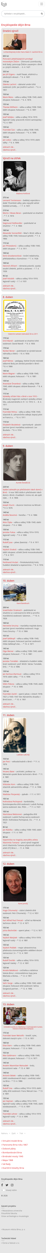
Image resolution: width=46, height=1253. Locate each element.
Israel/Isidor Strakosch (12, 610)
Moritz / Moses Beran (12, 213)
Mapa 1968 (7, 1160)
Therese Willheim (10, 107)
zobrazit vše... (9, 147)
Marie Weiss (8, 97)
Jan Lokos (7, 140)
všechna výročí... (10, 150)
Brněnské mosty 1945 (12, 1156)
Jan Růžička (8, 829)
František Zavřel (10, 694)
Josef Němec (8, 361)
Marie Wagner (9, 373)
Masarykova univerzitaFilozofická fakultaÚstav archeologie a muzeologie (15, 1213)
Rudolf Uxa (7, 1088)
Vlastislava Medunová (12, 814)
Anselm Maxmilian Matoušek (15, 1065)
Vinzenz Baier (8, 771)
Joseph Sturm (8, 505)
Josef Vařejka (8, 117)
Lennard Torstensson (12, 200)
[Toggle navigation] (42, 4)
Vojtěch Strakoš (9, 549)
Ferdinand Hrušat (10, 562)
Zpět (14, 1133)
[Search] (23, 13)
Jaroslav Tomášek (10, 661)
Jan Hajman (8, 1101)
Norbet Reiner (9, 351)
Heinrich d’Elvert (10, 266)
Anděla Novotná (10, 515)
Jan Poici (6, 761)
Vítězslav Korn (9, 784)
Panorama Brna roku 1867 (14, 1144)
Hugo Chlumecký (10, 910)
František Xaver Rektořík (13, 1035)
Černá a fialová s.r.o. (10, 1243)
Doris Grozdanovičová (12, 255)
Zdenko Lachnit (9, 84)
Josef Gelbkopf (9, 638)
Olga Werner (8, 651)
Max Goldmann (9, 1055)
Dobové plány (8, 1148)
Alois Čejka (7, 522)
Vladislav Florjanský (11, 794)
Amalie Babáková (10, 970)
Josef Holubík (8, 278)
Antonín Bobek (9, 1075)
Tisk (21, 1133)
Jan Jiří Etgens (9, 74)
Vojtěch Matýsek (10, 937)
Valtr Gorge (8, 983)
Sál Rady (6, 1164)
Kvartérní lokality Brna (12, 1167)
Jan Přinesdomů (9, 245)
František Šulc (9, 129)
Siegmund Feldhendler (12, 223)
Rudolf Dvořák (9, 960)
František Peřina (10, 412)
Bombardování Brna (11, 1152)
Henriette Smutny (10, 625)
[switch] (3, 1190)
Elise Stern (7, 1045)
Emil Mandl (8, 340)
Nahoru (4, 1133)
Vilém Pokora (8, 684)
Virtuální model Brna (11, 1140)
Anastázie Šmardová (12, 383)
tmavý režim (11, 1190)
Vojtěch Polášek (9, 947)
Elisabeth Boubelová (11, 424)
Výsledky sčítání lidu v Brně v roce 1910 (20, 396)
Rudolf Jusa (7, 542)
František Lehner (10, 1114)
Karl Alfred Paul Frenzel (13, 920)
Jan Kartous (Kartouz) (12, 674)
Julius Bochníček (10, 930)
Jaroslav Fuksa (9, 532)
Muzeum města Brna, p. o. (13, 1229)
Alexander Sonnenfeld (12, 233)
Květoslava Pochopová (12, 801)
